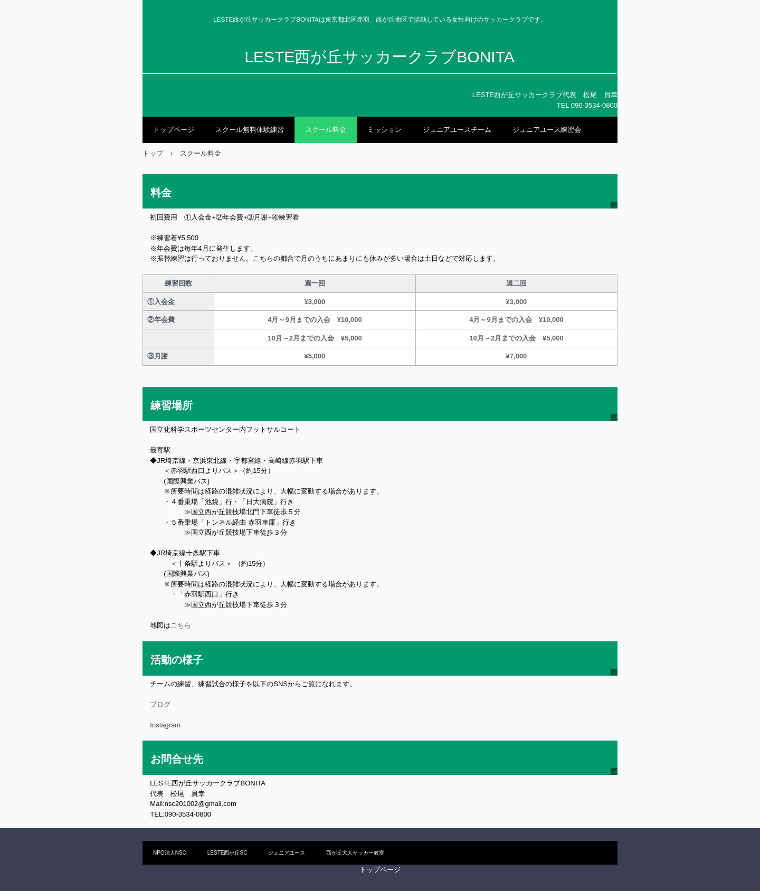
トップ (152, 153)
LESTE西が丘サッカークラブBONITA (379, 56)
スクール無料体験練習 (249, 130)
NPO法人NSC (169, 853)
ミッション (384, 130)
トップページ (173, 130)
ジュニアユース (286, 853)
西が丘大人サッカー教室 (355, 853)
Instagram (165, 725)
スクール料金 (325, 130)
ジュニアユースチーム (457, 130)
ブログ (160, 704)
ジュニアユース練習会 (546, 130)
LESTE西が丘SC (227, 853)
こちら (180, 625)
